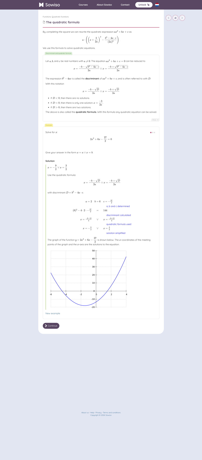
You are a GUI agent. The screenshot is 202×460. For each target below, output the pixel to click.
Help (92, 412)
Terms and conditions (112, 412)
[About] (104, 4)
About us (85, 412)
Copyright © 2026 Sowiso (100, 415)
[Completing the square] (168, 18)
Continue (51, 325)
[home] (175, 18)
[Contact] (125, 4)
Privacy (99, 412)
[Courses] (83, 4)
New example (52, 313)
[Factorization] (182, 18)
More (155, 120)
